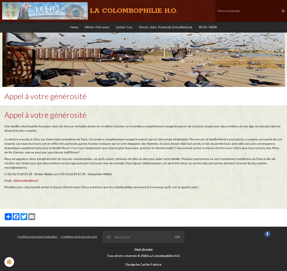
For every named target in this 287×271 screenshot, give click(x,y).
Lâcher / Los (124, 27)
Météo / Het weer (97, 27)
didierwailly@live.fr (25, 180)
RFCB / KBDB (208, 27)
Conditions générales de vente (79, 236)
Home (74, 27)
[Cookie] (9, 262)
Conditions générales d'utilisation (37, 236)
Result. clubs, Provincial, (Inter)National (165, 27)
